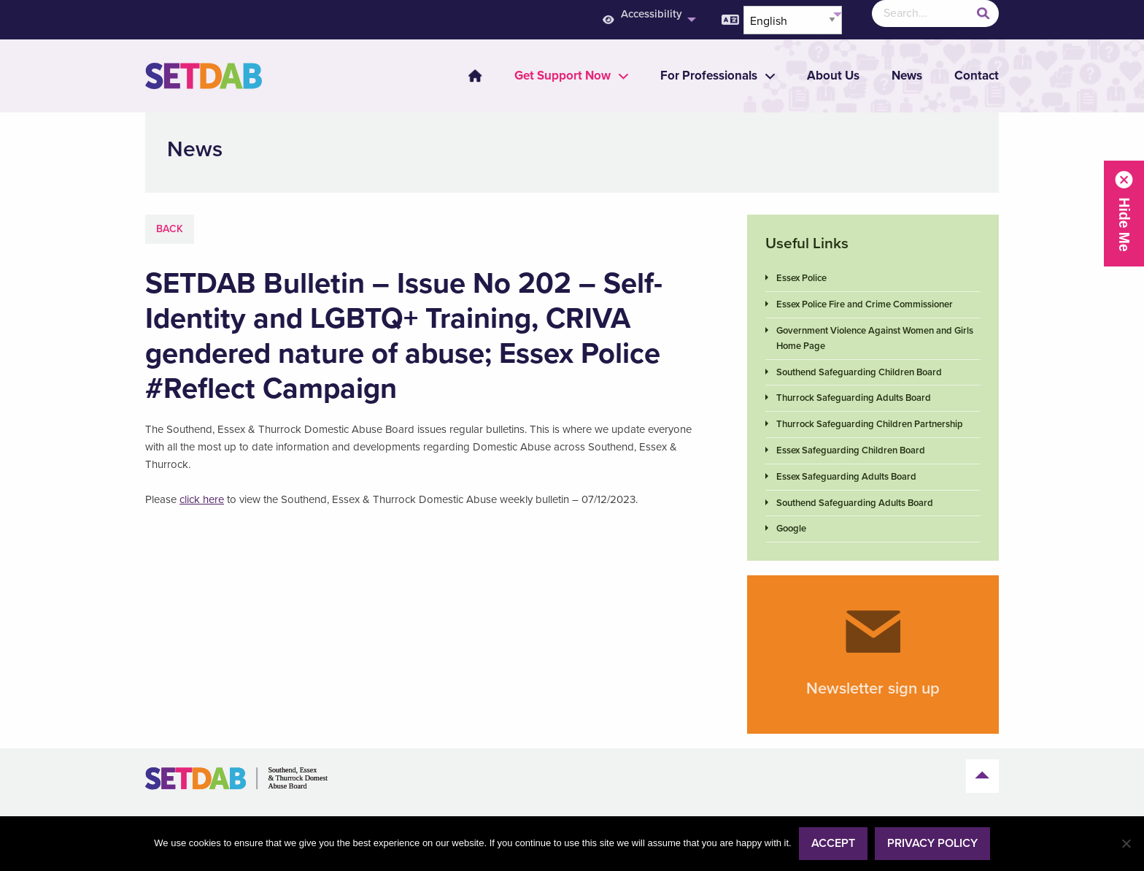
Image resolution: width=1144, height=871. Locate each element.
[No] (1125, 843)
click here (201, 499)
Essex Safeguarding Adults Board (846, 477)
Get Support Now (562, 75)
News (907, 75)
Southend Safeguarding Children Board (859, 372)
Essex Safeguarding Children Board (850, 450)
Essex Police (801, 278)
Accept (833, 843)
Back (169, 229)
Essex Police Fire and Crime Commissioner (864, 304)
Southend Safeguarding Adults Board (854, 503)
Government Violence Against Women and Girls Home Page (874, 338)
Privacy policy (932, 843)
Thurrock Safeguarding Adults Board (853, 398)
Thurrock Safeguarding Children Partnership (869, 424)
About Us (833, 75)
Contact (976, 75)
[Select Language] (792, 20)
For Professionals (708, 75)
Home (475, 76)
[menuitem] (466, 76)
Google (791, 528)
